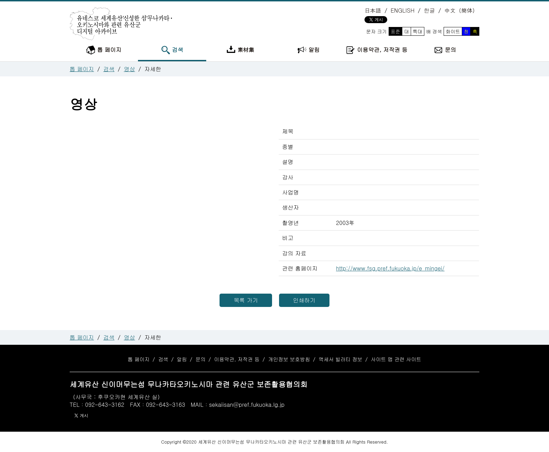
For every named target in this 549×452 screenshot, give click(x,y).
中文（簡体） (461, 10)
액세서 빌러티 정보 (340, 359)
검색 (172, 50)
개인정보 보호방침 (289, 359)
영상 (129, 69)
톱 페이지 (103, 50)
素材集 (240, 50)
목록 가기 (246, 300)
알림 (309, 50)
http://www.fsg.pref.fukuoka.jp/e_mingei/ (390, 268)
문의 (445, 50)
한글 (429, 10)
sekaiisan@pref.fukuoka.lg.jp (247, 404)
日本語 (372, 10)
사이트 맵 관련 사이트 (396, 359)
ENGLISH (403, 10)
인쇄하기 (304, 300)
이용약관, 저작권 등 (376, 50)
